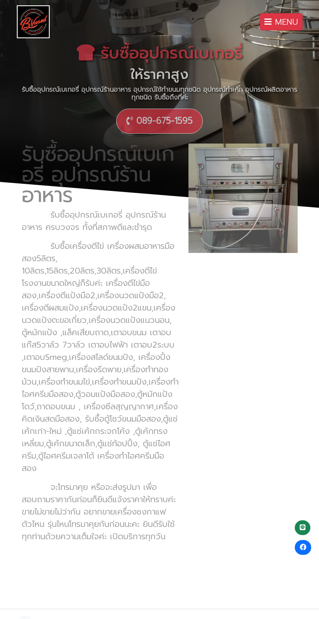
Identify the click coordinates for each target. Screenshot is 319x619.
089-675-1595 (159, 121)
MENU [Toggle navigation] (281, 22)
